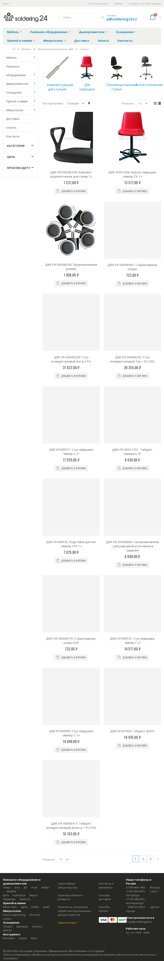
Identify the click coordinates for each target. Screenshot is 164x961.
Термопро (9, 899)
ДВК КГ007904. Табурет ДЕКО (132, 731)
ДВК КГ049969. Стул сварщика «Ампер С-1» (71, 733)
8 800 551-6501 (136, 907)
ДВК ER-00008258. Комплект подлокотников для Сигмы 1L (71, 174)
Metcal (33, 895)
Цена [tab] (11, 157)
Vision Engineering (14, 915)
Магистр (25, 899)
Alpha (24, 907)
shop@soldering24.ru (118, 19)
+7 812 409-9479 (135, 891)
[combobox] (83, 17)
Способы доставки (105, 897)
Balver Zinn (10, 907)
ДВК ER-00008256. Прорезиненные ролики (71, 219)
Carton (7, 919)
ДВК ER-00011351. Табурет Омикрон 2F (132, 451)
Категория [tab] (15, 146)
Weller (45, 887)
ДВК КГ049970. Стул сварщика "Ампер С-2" (132, 640)
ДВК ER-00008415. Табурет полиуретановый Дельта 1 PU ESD (71, 825)
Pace (34, 887)
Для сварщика (87, 87)
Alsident (11, 891)
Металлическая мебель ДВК (56, 49)
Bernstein (9, 938)
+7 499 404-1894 (135, 887)
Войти (118, 3)
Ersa (17, 887)
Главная (14, 49)
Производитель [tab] (21, 168)
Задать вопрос (67, 922)
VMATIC (7, 930)
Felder (35, 907)
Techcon (37, 926)
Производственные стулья (121, 87)
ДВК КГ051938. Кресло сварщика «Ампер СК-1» (132, 174)
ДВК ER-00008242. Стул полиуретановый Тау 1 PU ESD (132, 359)
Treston (7, 926)
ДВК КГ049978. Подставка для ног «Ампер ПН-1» (71, 544)
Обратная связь (98, 3)
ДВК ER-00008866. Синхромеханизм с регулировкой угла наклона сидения (132, 546)
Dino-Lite (34, 915)
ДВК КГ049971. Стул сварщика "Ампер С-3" (71, 451)
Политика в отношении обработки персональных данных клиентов (74, 911)
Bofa (6, 895)
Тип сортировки (53, 103)
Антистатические (149, 85)
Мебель (26, 49)
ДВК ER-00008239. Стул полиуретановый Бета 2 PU (71, 359)
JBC (26, 887)
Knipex (23, 938)
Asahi (46, 907)
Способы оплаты (104, 909)
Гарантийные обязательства (67, 885)
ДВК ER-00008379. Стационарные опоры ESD (71, 640)
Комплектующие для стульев (60, 87)
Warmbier (22, 926)
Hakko (7, 887)
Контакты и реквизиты (106, 885)
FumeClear (19, 895)
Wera (34, 938)
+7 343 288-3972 (135, 899)
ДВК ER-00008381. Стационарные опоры (132, 267)
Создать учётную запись (145, 3)
